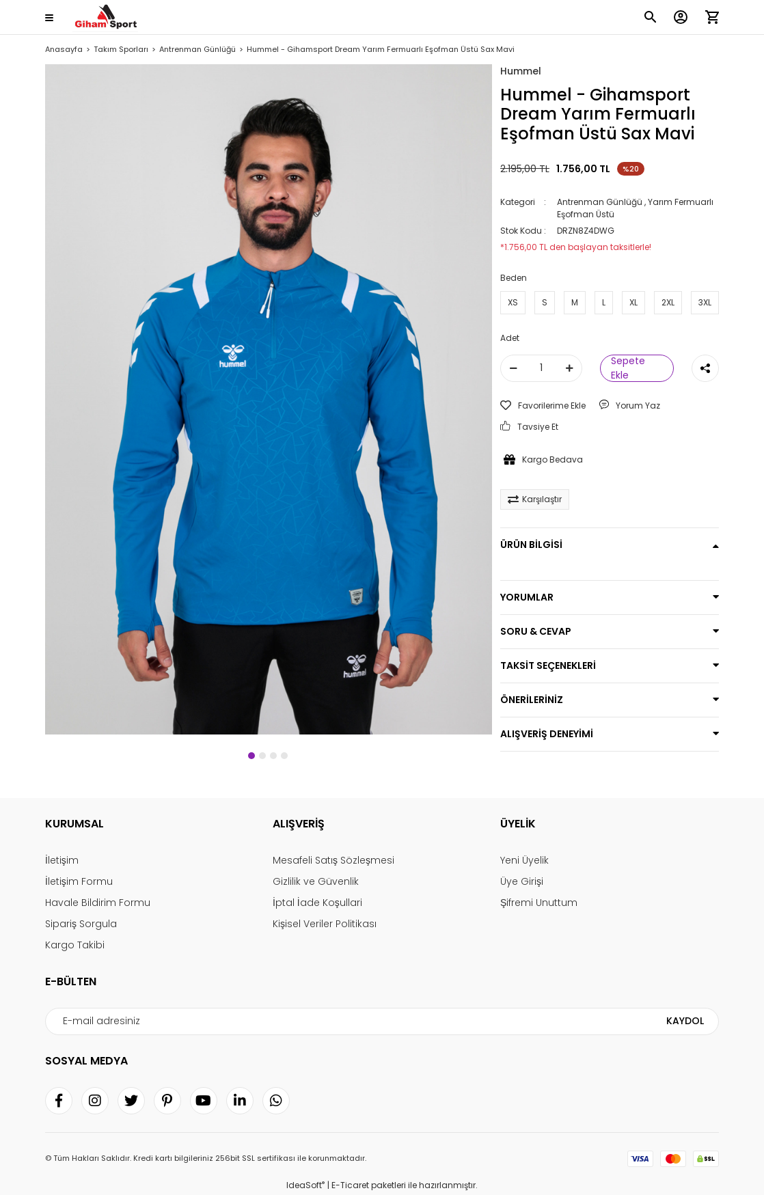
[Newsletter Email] (382, 1021)
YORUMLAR (527, 597)
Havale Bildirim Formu (97, 902)
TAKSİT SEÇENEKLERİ (548, 665)
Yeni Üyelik (524, 860)
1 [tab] (251, 755)
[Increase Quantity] (569, 368)
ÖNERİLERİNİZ (531, 699)
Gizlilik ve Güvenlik (316, 881)
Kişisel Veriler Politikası (325, 924)
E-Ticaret (350, 1185)
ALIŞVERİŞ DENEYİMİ (546, 734)
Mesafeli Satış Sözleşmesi (333, 860)
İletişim (62, 860)
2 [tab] (262, 755)
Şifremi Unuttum (538, 902)
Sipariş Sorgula (81, 924)
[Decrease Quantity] (513, 368)
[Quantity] (541, 368)
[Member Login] (680, 17)
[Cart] (712, 17)
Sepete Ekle (628, 368)
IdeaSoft (305, 1185)
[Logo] (105, 17)
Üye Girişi (521, 881)
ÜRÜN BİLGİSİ (531, 544)
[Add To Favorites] (543, 406)
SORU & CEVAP (535, 631)
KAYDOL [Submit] (685, 1021)
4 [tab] (284, 755)
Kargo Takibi (75, 945)
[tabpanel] (268, 399)
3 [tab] (273, 755)
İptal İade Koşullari (317, 902)
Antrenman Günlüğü (599, 202)
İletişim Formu (79, 881)
